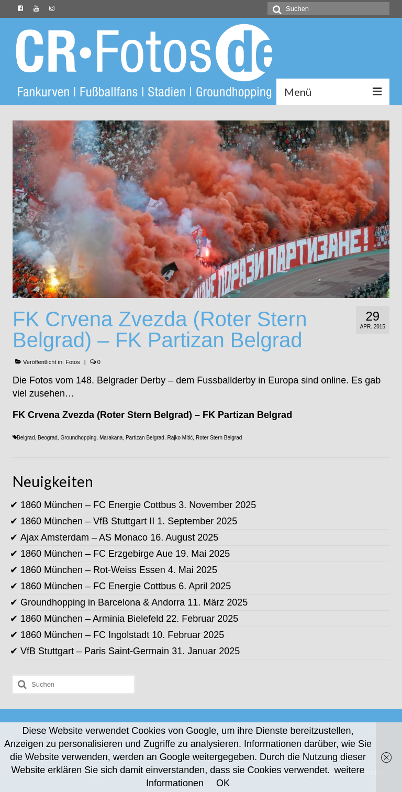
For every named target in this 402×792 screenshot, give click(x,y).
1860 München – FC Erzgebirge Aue (96, 553)
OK (223, 783)
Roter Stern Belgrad (219, 438)
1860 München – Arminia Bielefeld (91, 618)
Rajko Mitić (180, 438)
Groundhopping (78, 438)
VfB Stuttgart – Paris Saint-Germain (94, 651)
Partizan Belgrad (145, 438)
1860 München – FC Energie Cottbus (98, 505)
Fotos (72, 362)
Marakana (110, 438)
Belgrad (26, 438)
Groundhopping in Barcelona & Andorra (102, 602)
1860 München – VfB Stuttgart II (87, 521)
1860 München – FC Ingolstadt (84, 635)
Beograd (48, 438)
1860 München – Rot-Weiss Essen (92, 570)
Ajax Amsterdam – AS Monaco (84, 537)
